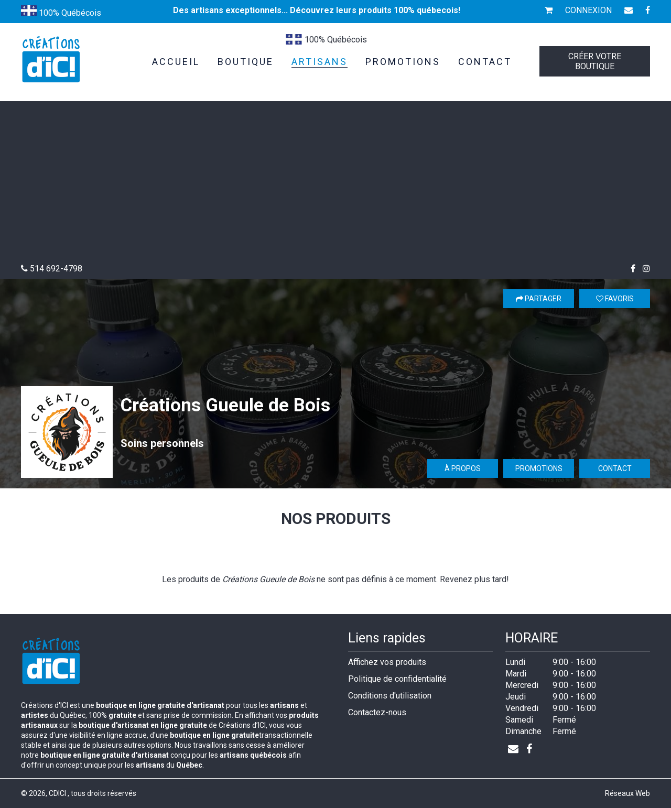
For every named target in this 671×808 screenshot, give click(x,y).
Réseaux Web (627, 793)
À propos (463, 468)
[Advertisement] (335, 185)
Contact (615, 468)
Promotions (538, 468)
